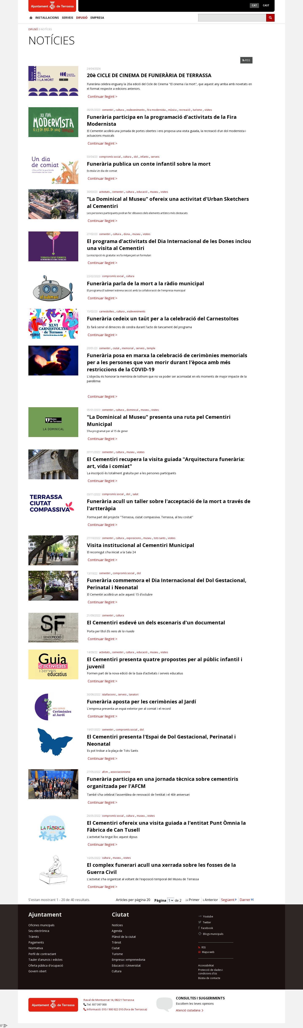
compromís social (110, 157)
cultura (120, 110)
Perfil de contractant (42, 954)
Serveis (67, 18)
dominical (132, 410)
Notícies (46, 29)
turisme (197, 110)
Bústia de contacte (209, 978)
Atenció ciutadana (189, 1010)
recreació (184, 110)
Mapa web (206, 952)
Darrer (245, 900)
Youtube (205, 916)
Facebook (205, 928)
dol (136, 157)
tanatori (133, 694)
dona (127, 234)
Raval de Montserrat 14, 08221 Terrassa (109, 1000)
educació (142, 192)
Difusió (82, 18)
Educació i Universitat (126, 965)
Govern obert (37, 971)
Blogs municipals (210, 934)
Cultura (116, 971)
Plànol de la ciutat (124, 937)
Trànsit (116, 942)
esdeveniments (135, 110)
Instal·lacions (47, 18)
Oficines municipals (41, 925)
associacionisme (120, 772)
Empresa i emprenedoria (128, 960)
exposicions (133, 538)
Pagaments (36, 942)
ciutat (116, 348)
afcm (105, 772)
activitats (104, 192)
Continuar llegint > (102, 96)
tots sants (159, 538)
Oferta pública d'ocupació (45, 965)
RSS (246, 60)
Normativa (35, 948)
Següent (227, 900)
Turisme (117, 954)
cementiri (107, 110)
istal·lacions (109, 694)
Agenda (117, 931)
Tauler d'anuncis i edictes (45, 960)
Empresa (97, 18)
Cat (254, 5)
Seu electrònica (38, 931)
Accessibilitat (206, 965)
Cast (266, 5)
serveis (155, 157)
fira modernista (156, 110)
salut (135, 494)
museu (154, 192)
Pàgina (160, 900)
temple (151, 348)
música (172, 110)
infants (144, 157)
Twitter (204, 922)
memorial (127, 348)
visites (208, 110)
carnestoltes (106, 311)
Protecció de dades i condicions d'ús (210, 971)
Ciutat (116, 948)
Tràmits (33, 937)
